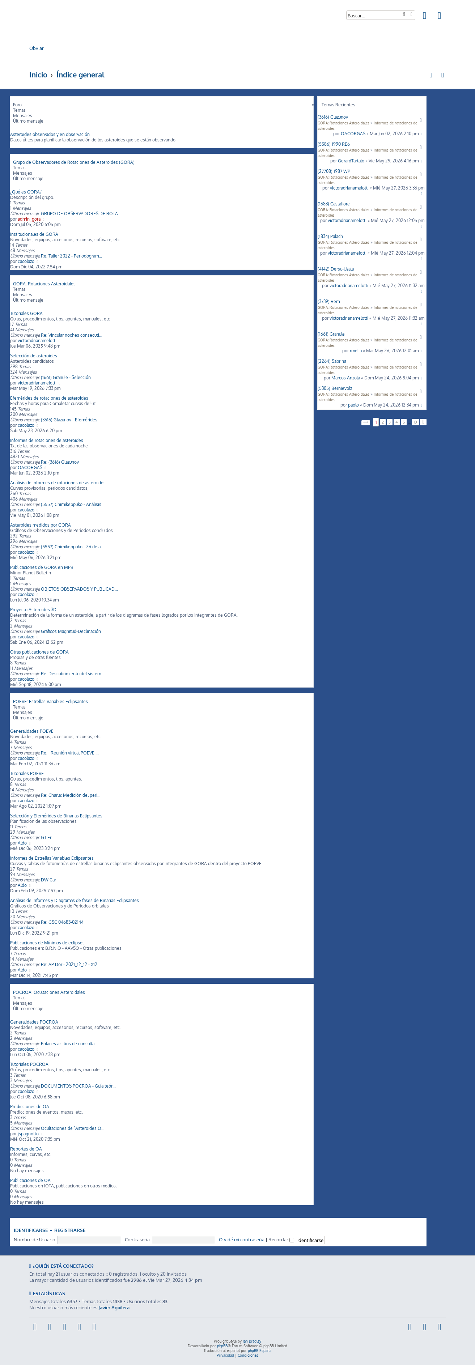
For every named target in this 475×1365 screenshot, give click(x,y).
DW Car (48, 880)
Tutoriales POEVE (27, 773)
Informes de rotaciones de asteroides (46, 440)
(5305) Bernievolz (335, 388)
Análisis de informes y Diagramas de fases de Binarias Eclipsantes (74, 900)
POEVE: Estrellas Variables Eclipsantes (50, 701)
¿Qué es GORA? (26, 192)
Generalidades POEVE (32, 731)
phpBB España (259, 1350)
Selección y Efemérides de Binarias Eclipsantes (56, 815)
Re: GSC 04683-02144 (62, 922)
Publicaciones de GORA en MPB (41, 567)
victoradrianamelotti (349, 188)
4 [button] (396, 422)
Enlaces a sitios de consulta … (70, 1043)
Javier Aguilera (114, 1307)
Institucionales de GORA (34, 234)
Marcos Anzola (345, 377)
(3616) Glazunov (333, 117)
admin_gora (29, 219)
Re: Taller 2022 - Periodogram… (71, 256)
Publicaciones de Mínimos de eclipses (47, 942)
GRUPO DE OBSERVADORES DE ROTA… (81, 213)
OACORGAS (353, 133)
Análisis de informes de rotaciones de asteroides (58, 482)
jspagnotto (28, 1133)
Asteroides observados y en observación (50, 134)
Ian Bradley (252, 1341)
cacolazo (26, 261)
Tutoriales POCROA (29, 1064)
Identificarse (31, 1230)
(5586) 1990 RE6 (334, 144)
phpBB (222, 1346)
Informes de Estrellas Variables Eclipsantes (52, 858)
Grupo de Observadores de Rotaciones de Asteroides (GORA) (74, 162)
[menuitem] (425, 17)
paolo (353, 405)
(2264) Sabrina (332, 361)
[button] (365, 422)
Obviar (36, 48)
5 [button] (404, 422)
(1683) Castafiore (334, 204)
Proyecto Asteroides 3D (33, 609)
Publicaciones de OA (30, 1180)
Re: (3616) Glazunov (60, 462)
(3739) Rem (329, 301)
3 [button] (390, 422)
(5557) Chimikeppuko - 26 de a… (72, 546)
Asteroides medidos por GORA (40, 525)
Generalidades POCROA (34, 1022)
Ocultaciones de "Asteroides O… (73, 1128)
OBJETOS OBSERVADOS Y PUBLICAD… (79, 589)
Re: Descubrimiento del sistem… (72, 673)
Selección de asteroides (33, 355)
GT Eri (46, 837)
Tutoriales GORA (26, 313)
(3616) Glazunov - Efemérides (69, 419)
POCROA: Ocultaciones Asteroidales (49, 992)
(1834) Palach (330, 236)
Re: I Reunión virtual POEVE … (70, 753)
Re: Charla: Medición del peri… (71, 795)
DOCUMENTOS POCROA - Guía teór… (78, 1086)
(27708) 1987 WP (334, 171)
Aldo (22, 843)
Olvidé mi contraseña (241, 1239)
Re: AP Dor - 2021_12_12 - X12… (71, 964)
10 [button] (415, 422)
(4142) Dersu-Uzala (336, 269)
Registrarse (69, 1230)
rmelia (356, 350)
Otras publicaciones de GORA (39, 652)
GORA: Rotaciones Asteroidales (343, 123)
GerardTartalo (351, 160)
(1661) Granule (331, 334)
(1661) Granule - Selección (66, 377)
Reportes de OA (26, 1149)
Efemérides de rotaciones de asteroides (49, 398)
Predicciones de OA (29, 1106)
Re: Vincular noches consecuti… (71, 335)
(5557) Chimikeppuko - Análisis (71, 504)
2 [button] (383, 422)
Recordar (281, 1239)
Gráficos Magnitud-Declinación (71, 631)
